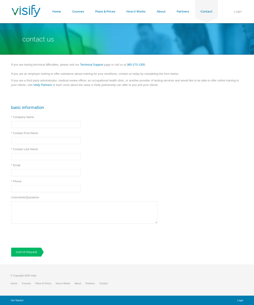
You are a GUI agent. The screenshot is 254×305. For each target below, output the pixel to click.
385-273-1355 (136, 64)
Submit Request (26, 252)
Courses (78, 11)
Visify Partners (42, 85)
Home (56, 11)
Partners (183, 11)
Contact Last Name (24, 149)
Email (15, 165)
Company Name (22, 117)
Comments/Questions (25, 197)
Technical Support (91, 64)
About (161, 11)
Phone (16, 181)
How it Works (136, 11)
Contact (206, 11)
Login (238, 11)
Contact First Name (24, 133)
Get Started (17, 300)
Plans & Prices (105, 11)
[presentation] (45, 235)
